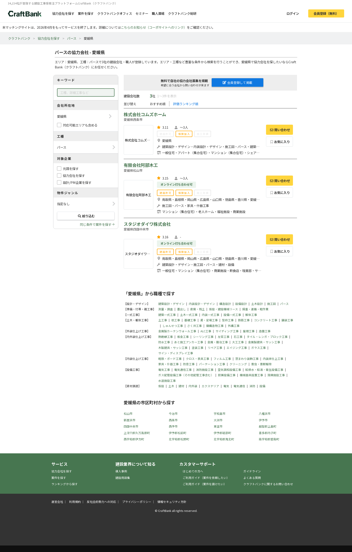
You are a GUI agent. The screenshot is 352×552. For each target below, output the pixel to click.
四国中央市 (131, 426)
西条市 (173, 420)
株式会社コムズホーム (145, 114)
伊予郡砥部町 (222, 433)
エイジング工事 (237, 348)
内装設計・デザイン (202, 304)
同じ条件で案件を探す (95, 224)
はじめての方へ (193, 471)
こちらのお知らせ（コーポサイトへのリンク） (154, 27)
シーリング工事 (203, 337)
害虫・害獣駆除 (261, 364)
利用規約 (75, 502)
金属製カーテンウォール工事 (177, 331)
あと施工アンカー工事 (188, 342)
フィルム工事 (222, 358)
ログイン (292, 13)
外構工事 (234, 326)
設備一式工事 (232, 315)
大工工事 (238, 342)
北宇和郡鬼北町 (224, 439)
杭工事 (175, 320)
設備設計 (241, 304)
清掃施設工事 (276, 375)
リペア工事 (215, 348)
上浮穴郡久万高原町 (137, 433)
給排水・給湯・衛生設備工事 (264, 369)
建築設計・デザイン (171, 304)
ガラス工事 (258, 348)
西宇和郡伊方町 (134, 439)
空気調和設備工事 (229, 369)
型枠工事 (228, 320)
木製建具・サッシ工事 (172, 348)
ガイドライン (252, 471)
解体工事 (251, 315)
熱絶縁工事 (165, 337)
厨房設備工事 (226, 375)
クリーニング (238, 364)
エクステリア (210, 386)
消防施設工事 (204, 369)
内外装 (193, 386)
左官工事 (223, 337)
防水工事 (164, 342)
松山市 (128, 413)
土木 (171, 386)
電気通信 (239, 386)
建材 (181, 386)
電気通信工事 (183, 369)
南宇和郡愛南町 (269, 439)
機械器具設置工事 (251, 375)
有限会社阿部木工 (141, 165)
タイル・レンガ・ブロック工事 (267, 337)
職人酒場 (158, 13)
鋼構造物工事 (215, 326)
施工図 (271, 304)
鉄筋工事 (244, 320)
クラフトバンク (19, 38)
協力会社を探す (63, 13)
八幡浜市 (265, 413)
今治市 (173, 413)
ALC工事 (205, 331)
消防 (252, 386)
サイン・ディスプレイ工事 (175, 353)
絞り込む (86, 215)
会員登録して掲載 (237, 82)
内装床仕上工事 (273, 358)
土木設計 (257, 304)
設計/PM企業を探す (77, 182)
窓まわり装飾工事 (247, 358)
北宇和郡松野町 (179, 439)
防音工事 (189, 364)
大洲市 (218, 420)
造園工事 (265, 331)
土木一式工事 (189, 315)
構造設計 (225, 304)
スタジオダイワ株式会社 (147, 224)
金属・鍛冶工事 (217, 342)
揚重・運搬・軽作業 (255, 309)
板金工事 (183, 337)
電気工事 (164, 369)
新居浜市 (129, 420)
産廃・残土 (197, 309)
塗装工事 (197, 348)
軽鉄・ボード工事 (170, 358)
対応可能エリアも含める (80, 125)
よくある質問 (252, 478)
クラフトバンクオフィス (114, 13)
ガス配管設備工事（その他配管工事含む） (186, 375)
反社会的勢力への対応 (101, 502)
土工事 (162, 320)
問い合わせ (279, 129)
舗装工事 (287, 320)
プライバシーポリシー (136, 502)
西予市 (173, 426)
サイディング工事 (227, 331)
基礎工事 (190, 320)
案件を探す (86, 13)
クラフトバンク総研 (182, 13)
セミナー (142, 13)
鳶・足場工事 (209, 320)
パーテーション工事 (212, 364)
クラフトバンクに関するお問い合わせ (268, 484)
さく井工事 (194, 326)
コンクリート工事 (265, 320)
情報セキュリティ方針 (171, 502)
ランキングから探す (64, 484)
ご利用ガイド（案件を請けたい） (205, 484)
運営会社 (57, 502)
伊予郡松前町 (177, 433)
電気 (226, 386)
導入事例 (121, 471)
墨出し (181, 309)
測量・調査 (165, 309)
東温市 (218, 426)
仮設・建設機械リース (223, 309)
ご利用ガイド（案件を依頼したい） (206, 478)
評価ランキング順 (185, 103)
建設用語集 (122, 478)
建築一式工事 (167, 315)
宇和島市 (219, 413)
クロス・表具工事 (197, 358)
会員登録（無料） (326, 13)
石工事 (238, 337)
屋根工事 (249, 331)
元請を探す (71, 168)
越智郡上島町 (267, 426)
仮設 (161, 386)
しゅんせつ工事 (173, 326)
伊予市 (263, 420)
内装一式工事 (210, 315)
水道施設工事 (167, 380)
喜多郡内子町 (267, 433)
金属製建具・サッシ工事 (264, 342)
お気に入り (279, 141)
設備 (262, 386)
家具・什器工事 (168, 364)
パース (71, 38)
